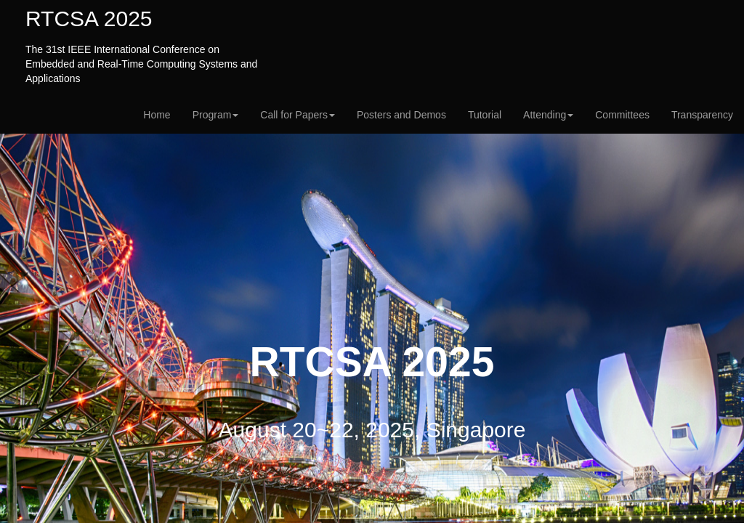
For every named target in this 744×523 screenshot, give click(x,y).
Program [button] (216, 115)
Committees (622, 115)
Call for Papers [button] (297, 115)
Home (156, 115)
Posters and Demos (401, 115)
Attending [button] (548, 115)
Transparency (702, 115)
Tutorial (484, 115)
